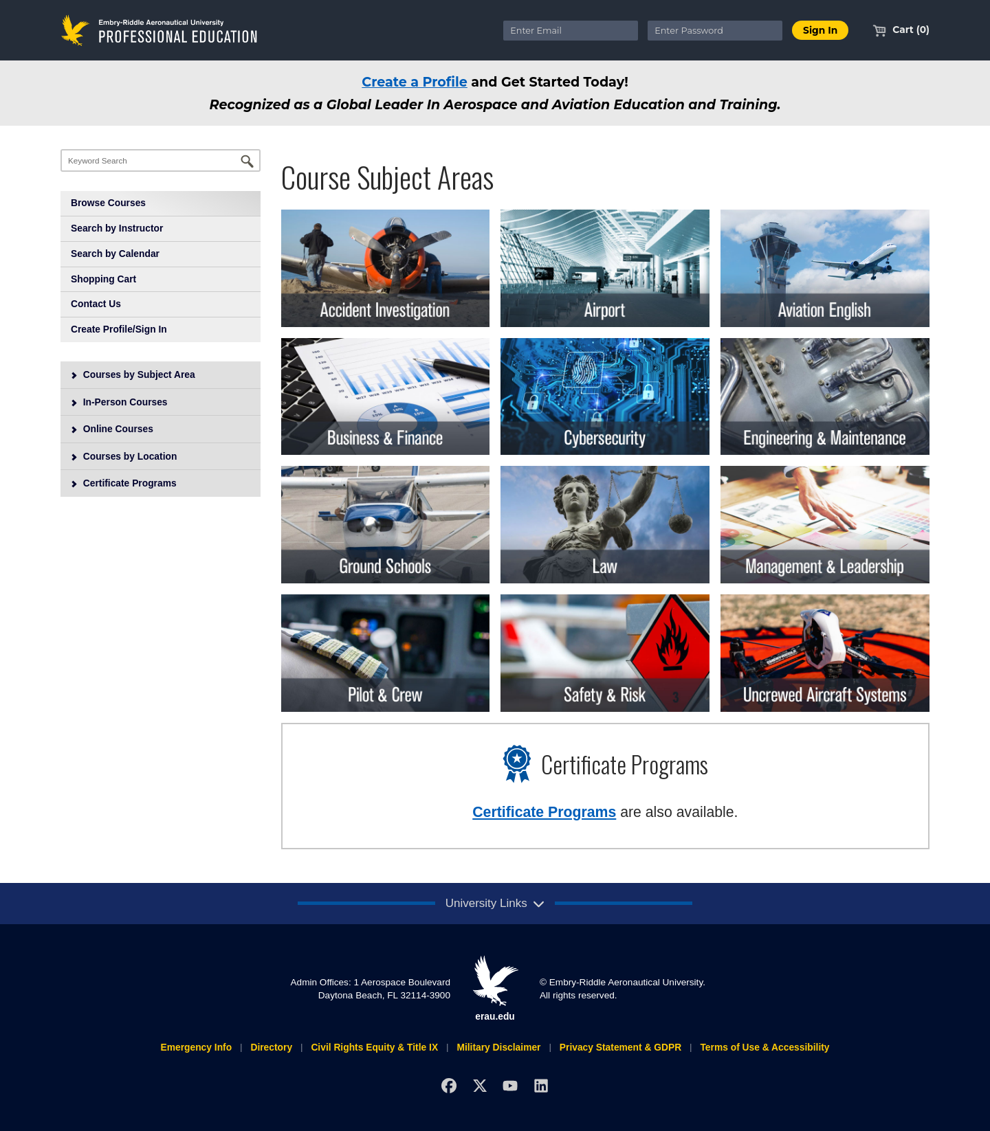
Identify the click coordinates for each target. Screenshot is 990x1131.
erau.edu (495, 988)
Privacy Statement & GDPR (620, 1047)
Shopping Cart (103, 278)
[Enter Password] (715, 31)
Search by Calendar (115, 253)
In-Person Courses (119, 401)
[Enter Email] (570, 31)
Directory (271, 1047)
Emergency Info (196, 1047)
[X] (479, 1085)
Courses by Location (123, 456)
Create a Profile (415, 82)
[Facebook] (448, 1085)
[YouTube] (510, 1085)
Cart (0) (901, 29)
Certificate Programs (123, 483)
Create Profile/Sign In (119, 329)
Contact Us (96, 303)
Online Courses (111, 428)
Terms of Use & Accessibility (764, 1047)
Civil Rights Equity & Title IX (374, 1047)
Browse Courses (108, 202)
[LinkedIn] (541, 1085)
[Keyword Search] (160, 160)
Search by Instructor (117, 228)
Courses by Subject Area (132, 374)
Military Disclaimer (498, 1047)
